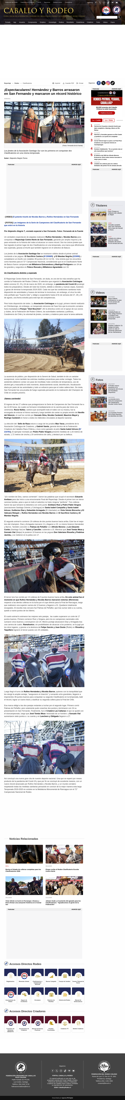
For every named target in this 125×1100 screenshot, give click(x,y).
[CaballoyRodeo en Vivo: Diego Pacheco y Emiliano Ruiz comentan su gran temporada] (107, 314)
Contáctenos (68, 2)
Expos (113, 22)
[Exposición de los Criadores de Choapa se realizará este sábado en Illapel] (106, 212)
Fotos (98, 22)
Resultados (70, 22)
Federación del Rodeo (11, 2)
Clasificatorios (27, 83)
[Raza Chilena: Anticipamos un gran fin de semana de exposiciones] (107, 300)
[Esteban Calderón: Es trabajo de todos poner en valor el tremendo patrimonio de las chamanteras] (107, 328)
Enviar (81, 83)
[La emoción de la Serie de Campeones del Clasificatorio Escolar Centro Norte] (107, 400)
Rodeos (61, 22)
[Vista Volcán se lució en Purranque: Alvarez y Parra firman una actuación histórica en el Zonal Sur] (24, 885)
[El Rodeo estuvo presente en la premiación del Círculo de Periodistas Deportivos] (107, 388)
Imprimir (57, 83)
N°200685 (48, 256)
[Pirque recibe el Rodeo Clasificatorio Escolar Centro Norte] (64, 854)
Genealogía (52, 22)
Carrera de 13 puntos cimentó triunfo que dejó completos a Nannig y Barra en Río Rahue (107, 128)
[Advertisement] (62, 51)
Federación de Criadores (27, 2)
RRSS (39, 2)
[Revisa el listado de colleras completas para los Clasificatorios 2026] (24, 854)
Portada (7, 22)
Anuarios (22, 22)
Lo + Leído (96, 120)
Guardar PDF (69, 83)
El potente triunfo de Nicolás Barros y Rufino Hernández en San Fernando (46, 217)
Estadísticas (80, 22)
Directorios (47, 2)
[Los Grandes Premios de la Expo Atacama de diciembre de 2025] (107, 413)
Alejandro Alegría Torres (18, 158)
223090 (76, 256)
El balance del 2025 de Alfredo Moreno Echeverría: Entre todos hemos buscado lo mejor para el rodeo (108, 157)
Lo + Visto (109, 120)
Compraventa (32, 22)
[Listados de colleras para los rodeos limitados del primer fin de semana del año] (107, 240)
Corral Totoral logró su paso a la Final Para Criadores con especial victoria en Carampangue (108, 142)
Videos (105, 22)
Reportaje (7, 83)
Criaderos (90, 22)
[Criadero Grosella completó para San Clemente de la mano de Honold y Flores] (107, 226)
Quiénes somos (57, 2)
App (14, 22)
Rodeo (17, 83)
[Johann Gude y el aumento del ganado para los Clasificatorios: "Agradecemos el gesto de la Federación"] (64, 885)
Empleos (43, 22)
